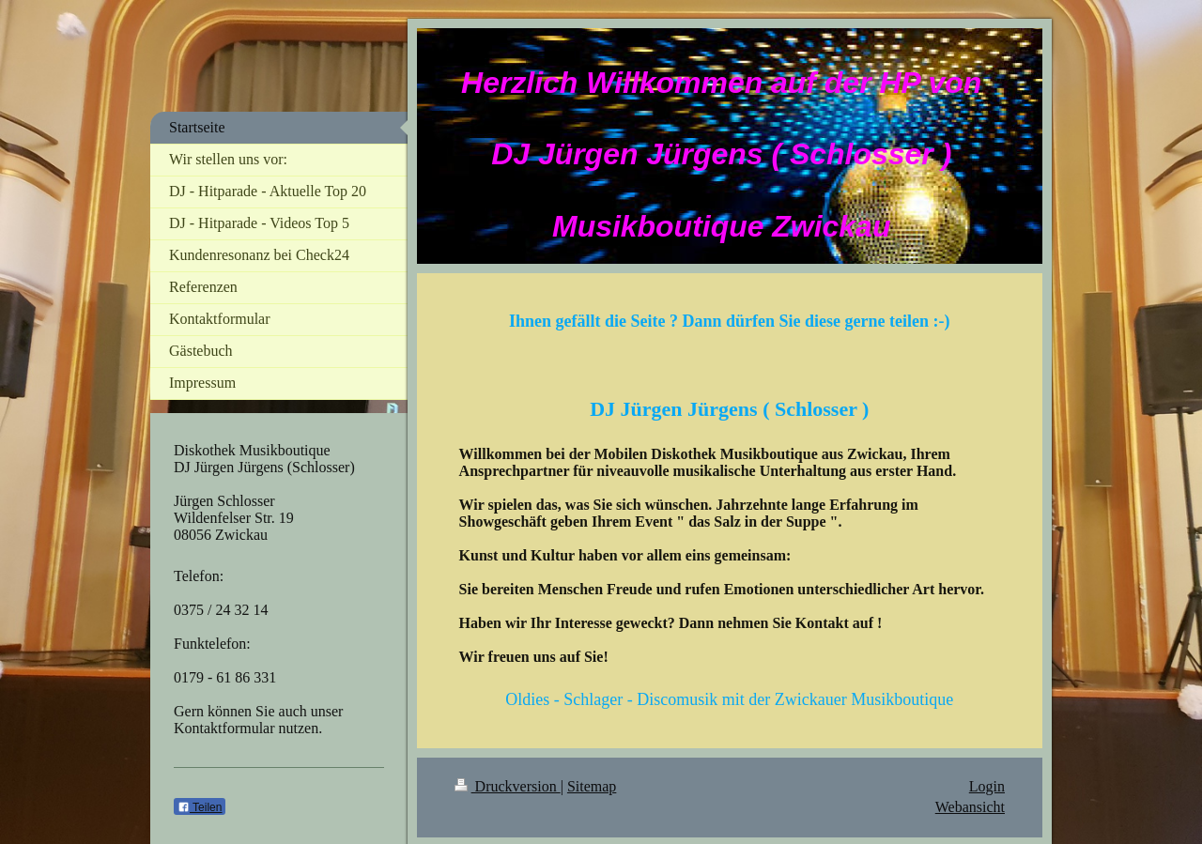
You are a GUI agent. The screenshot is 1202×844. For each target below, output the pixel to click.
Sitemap (591, 786)
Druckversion (508, 786)
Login (987, 786)
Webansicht (970, 807)
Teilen (199, 807)
